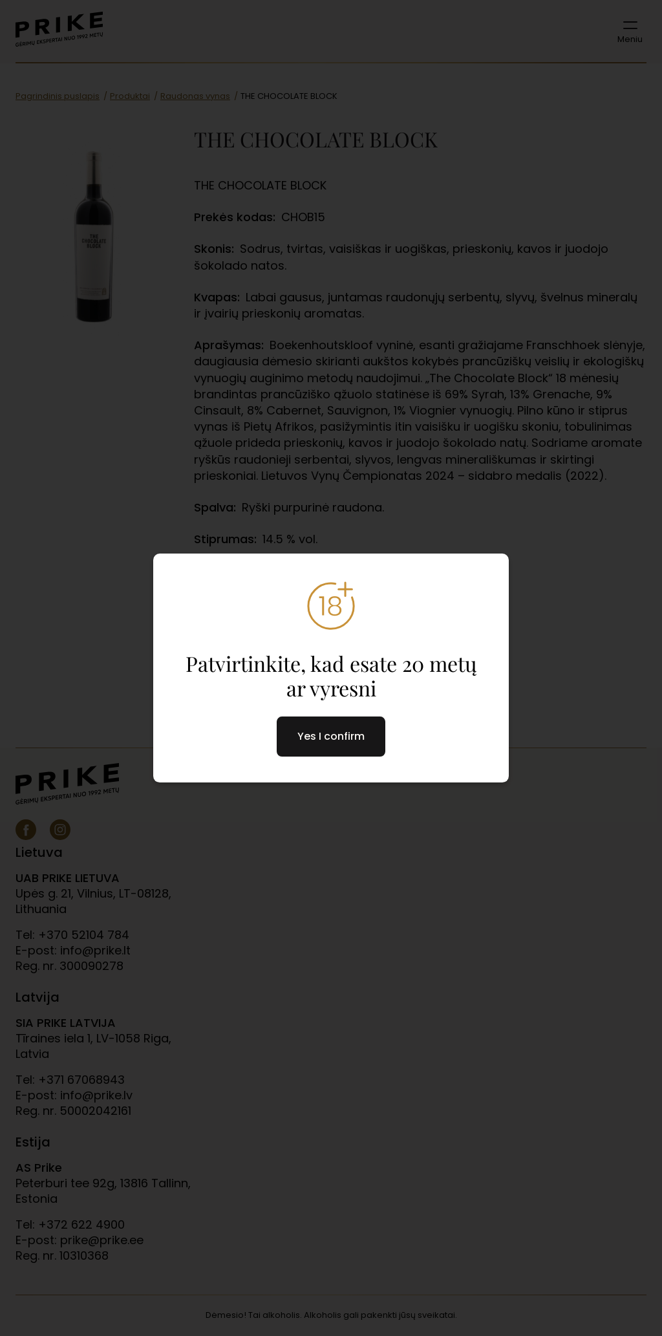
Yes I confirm (331, 736)
